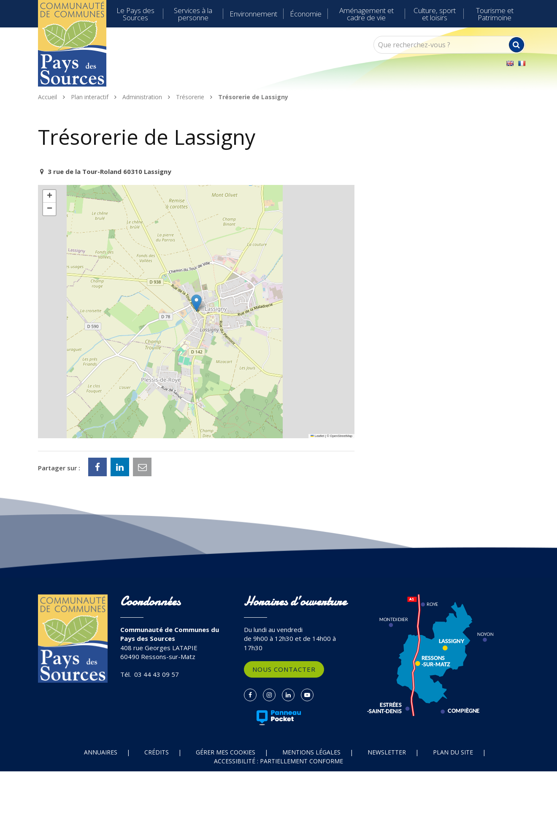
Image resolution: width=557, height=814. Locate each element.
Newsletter (387, 752)
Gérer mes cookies (225, 752)
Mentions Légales (311, 752)
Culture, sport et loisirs (435, 13)
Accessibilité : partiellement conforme (278, 761)
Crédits (156, 752)
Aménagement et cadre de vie (366, 13)
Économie (306, 14)
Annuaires (100, 752)
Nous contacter (284, 669)
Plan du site (453, 752)
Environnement (253, 14)
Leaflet (317, 436)
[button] (196, 303)
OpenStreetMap (341, 436)
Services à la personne (193, 13)
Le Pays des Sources (135, 13)
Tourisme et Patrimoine (495, 13)
